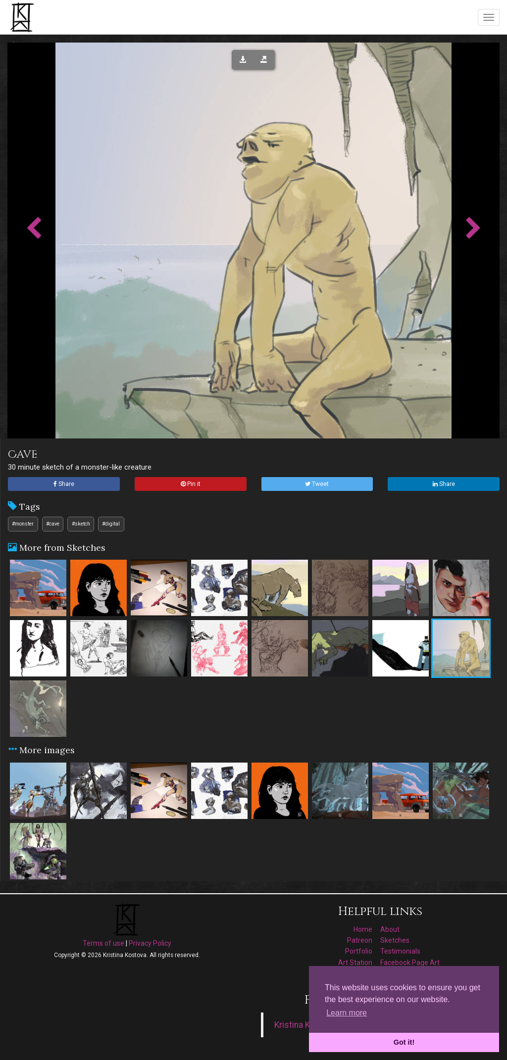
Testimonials (400, 951)
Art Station (355, 962)
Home (363, 929)
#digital (111, 524)
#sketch (81, 524)
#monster (23, 524)
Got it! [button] (404, 1042)
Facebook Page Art (410, 962)
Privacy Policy (150, 943)
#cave (52, 524)
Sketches (394, 940)
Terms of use (103, 943)
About (390, 929)
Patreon (359, 940)
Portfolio (358, 951)
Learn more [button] (346, 1013)
